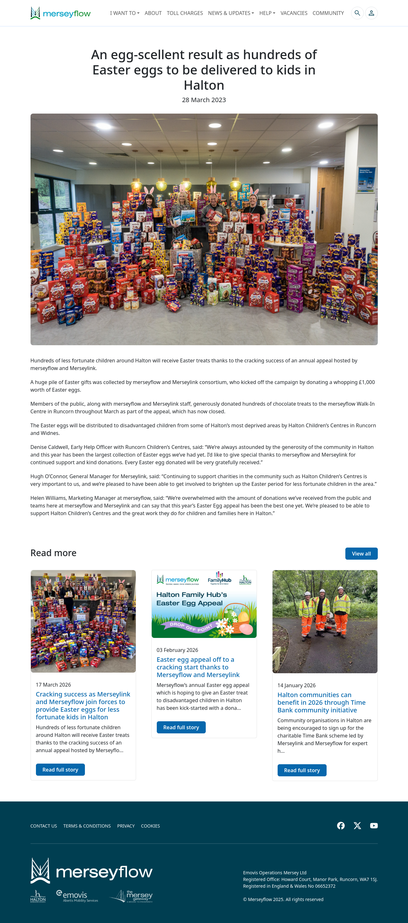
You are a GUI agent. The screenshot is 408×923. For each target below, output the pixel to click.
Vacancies (294, 13)
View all (361, 553)
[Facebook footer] (341, 825)
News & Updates (229, 13)
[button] (371, 13)
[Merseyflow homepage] (61, 13)
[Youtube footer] (374, 825)
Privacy (126, 826)
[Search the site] (357, 13)
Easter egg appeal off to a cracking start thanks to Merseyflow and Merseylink (198, 667)
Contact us (44, 826)
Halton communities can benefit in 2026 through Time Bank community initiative (322, 702)
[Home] (92, 871)
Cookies (150, 826)
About (153, 13)
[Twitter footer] (357, 825)
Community (328, 13)
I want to (123, 13)
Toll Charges (185, 13)
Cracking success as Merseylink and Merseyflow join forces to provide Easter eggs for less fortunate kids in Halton (83, 705)
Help (265, 13)
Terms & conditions (87, 826)
